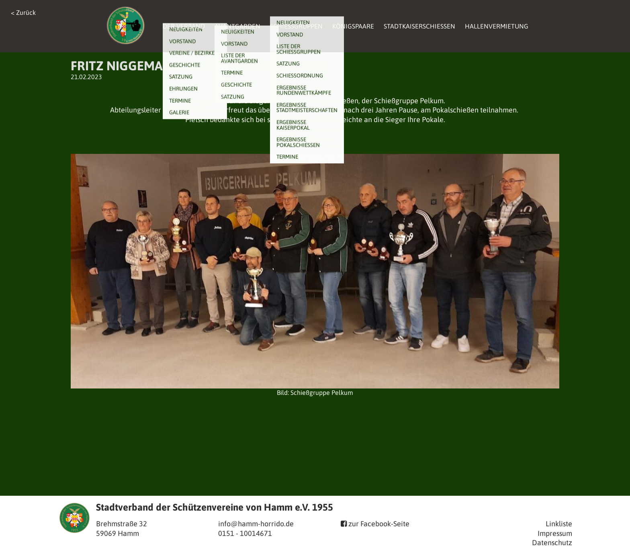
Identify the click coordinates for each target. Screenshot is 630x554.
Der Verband (184, 26)
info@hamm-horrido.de (256, 523)
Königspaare (353, 26)
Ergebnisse (315, 139)
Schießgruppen (296, 26)
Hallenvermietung (496, 26)
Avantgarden (237, 26)
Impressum (555, 533)
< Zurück (23, 12)
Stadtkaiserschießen (419, 26)
